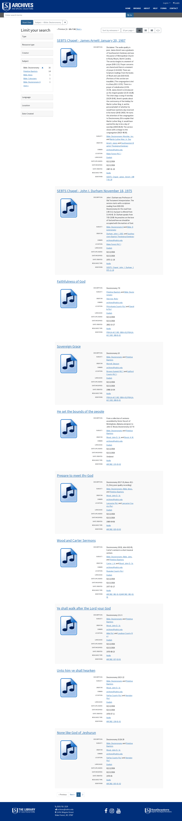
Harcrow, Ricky (112, 299)
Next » (79, 29)
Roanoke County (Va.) (114, 571)
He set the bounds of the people (80, 411)
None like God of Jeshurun (76, 732)
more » (26, 86)
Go (129, 15)
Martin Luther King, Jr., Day (120, 139)
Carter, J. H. (111, 563)
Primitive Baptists (113, 292)
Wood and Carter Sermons (76, 540)
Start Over (26, 22)
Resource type (28, 44)
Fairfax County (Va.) (114, 695)
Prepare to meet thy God (75, 475)
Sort (110, 30)
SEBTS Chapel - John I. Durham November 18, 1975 (94, 191)
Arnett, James (112, 143)
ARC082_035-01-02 (113, 783)
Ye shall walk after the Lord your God (84, 608)
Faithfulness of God (71, 281)
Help (155, 8)
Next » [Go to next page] (72, 794)
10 (128, 30)
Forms (164, 8)
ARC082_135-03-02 (113, 464)
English (166, 3)
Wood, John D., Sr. (113, 437)
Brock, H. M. (129, 437)
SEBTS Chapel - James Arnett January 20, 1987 (91, 40)
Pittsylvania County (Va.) (116, 306)
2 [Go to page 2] (82, 794)
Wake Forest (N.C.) (113, 154)
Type (24, 36)
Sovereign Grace (69, 346)
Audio (108, 173)
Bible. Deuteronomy (114, 136)
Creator (25, 53)
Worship (126, 136)
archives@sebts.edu (114, 150)
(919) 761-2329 (61, 806)
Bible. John (127, 557)
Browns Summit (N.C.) (115, 371)
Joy (131, 136)
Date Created (27, 113)
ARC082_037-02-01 (113, 659)
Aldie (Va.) (110, 633)
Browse (137, 8)
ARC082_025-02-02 (113, 529)
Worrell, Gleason (112, 363)
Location (26, 105)
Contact (174, 8)
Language (26, 97)
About (147, 8)
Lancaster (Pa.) (112, 503)
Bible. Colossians (30, 78)
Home (127, 8)
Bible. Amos (127, 489)
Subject (25, 61)
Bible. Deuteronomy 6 (114, 227)
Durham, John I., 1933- (115, 233)
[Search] (65, 15)
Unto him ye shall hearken (76, 670)
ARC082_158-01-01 (113, 721)
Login (176, 3)
